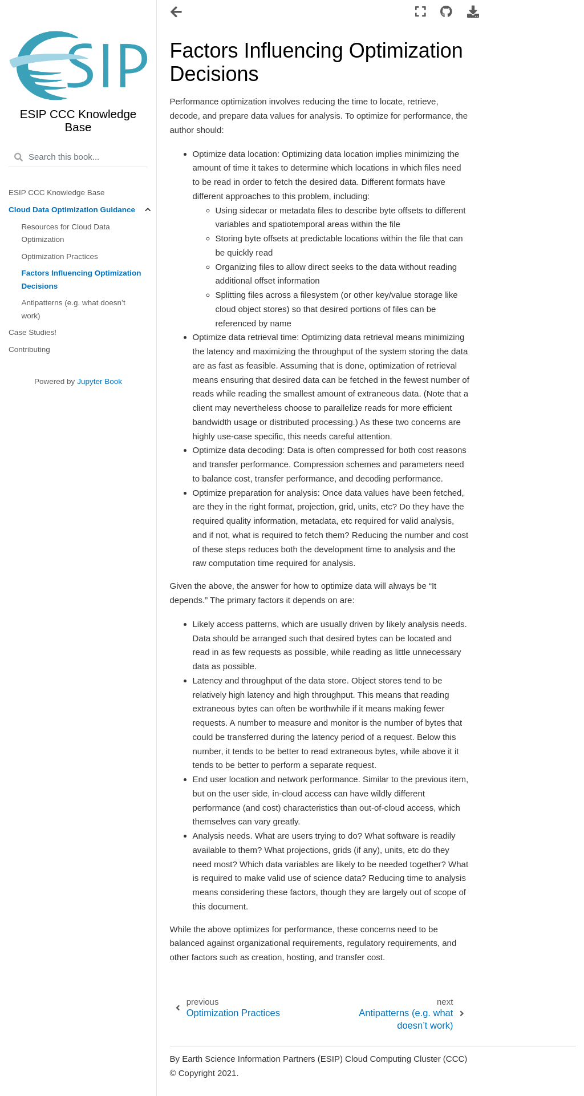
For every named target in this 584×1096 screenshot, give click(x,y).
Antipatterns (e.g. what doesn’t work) (73, 309)
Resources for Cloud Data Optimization (66, 233)
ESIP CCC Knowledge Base (57, 192)
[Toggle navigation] (177, 13)
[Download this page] (473, 12)
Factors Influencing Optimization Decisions (81, 279)
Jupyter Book (99, 381)
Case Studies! (32, 332)
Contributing (29, 349)
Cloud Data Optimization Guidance (72, 209)
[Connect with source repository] (446, 12)
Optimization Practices (60, 256)
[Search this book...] (78, 157)
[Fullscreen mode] (420, 12)
